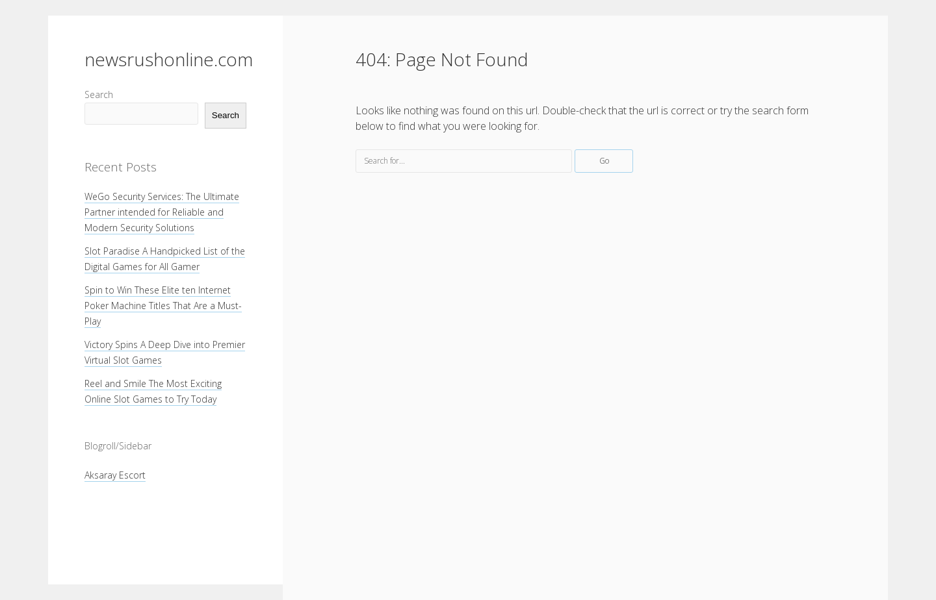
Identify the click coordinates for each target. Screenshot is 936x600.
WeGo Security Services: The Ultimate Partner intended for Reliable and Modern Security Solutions (161, 212)
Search (98, 94)
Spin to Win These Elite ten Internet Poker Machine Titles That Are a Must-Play (163, 305)
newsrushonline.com (168, 59)
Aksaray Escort (115, 475)
